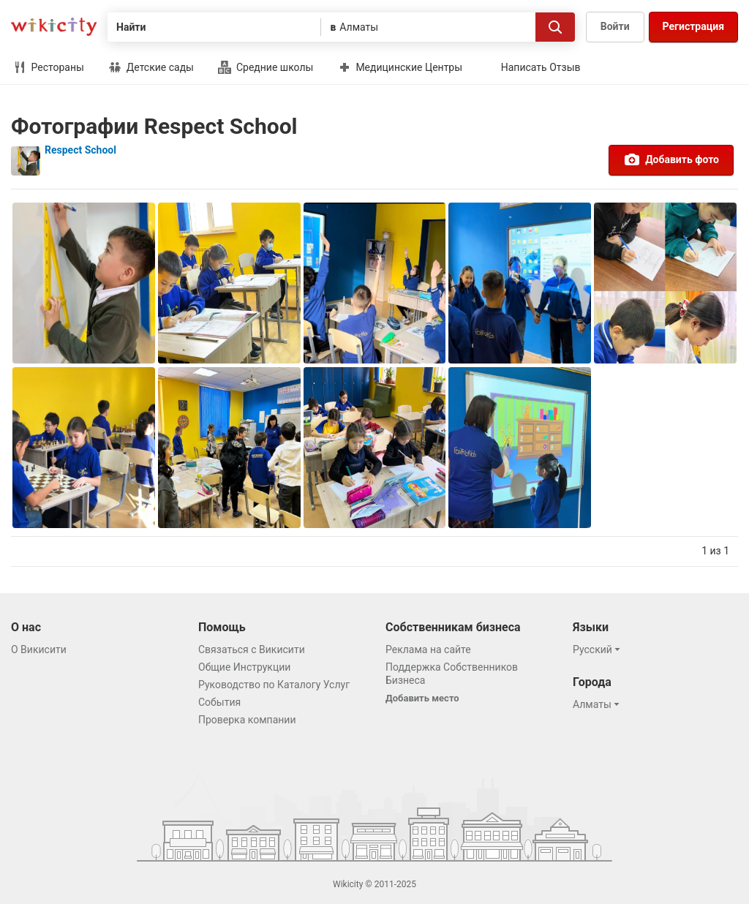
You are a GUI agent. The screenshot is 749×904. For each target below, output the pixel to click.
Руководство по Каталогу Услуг (274, 684)
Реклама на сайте (428, 649)
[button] (599, 649)
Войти (615, 26)
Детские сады (151, 67)
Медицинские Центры (400, 67)
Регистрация (693, 26)
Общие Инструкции (244, 667)
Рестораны (48, 67)
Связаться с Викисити (251, 649)
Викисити (54, 27)
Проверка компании (247, 720)
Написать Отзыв (541, 67)
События (219, 702)
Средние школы (265, 67)
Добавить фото (671, 159)
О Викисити (39, 649)
